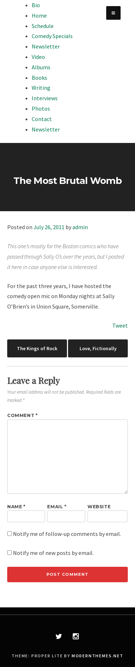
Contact (42, 118)
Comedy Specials (52, 36)
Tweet (120, 325)
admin (80, 227)
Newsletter (46, 46)
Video (38, 56)
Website (99, 506)
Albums (41, 67)
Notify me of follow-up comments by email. (67, 533)
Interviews (45, 98)
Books (39, 77)
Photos (41, 108)
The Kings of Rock (37, 348)
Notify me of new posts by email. (53, 552)
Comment (22, 415)
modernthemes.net (97, 655)
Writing (41, 87)
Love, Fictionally (98, 348)
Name (16, 506)
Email (56, 506)
